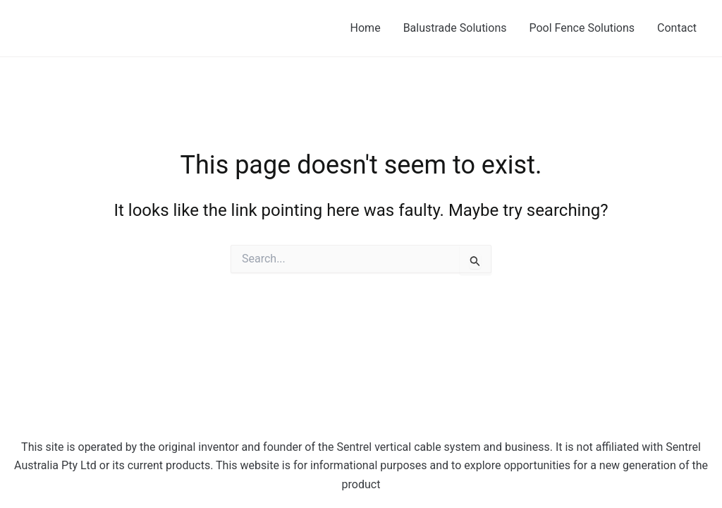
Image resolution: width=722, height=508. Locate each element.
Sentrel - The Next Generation (135, 27)
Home (365, 28)
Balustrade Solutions (455, 28)
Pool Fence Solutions (582, 28)
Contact (677, 28)
